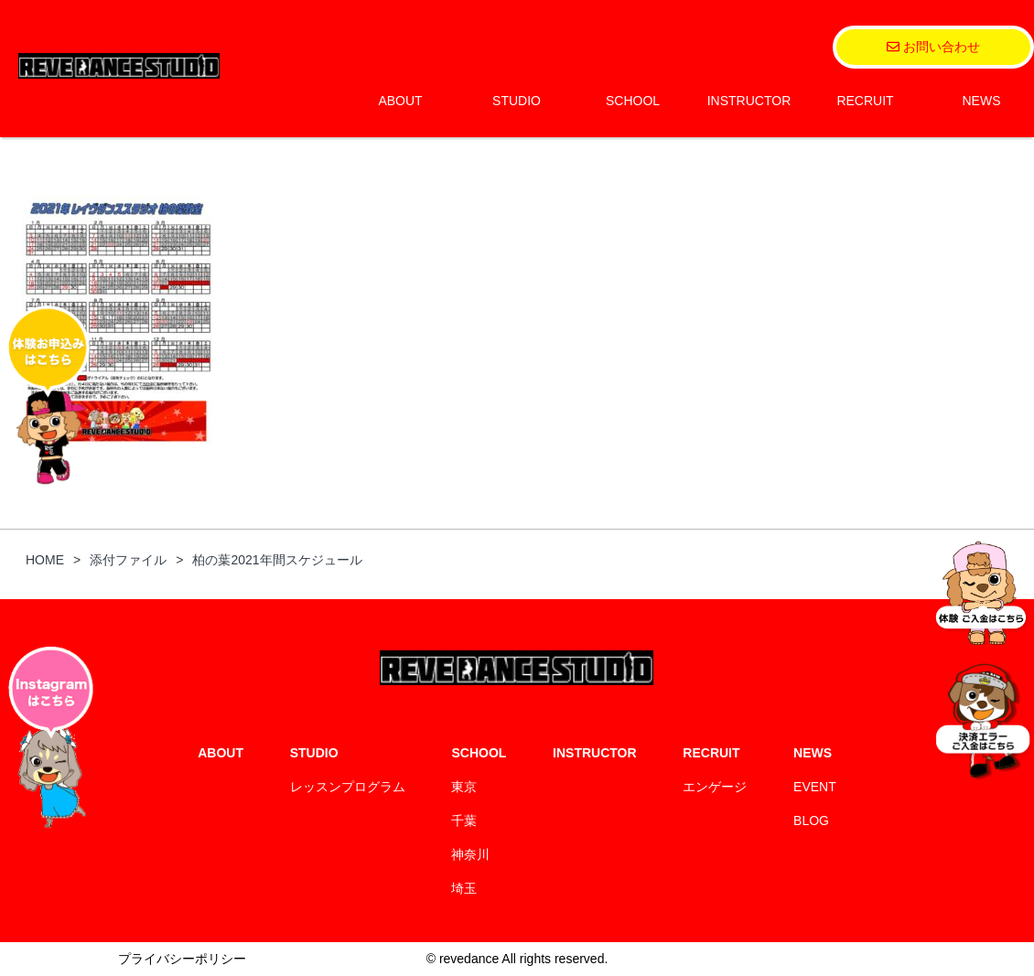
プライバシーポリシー (182, 958)
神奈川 (470, 854)
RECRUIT (864, 100)
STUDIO (516, 100)
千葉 (464, 820)
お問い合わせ (933, 46)
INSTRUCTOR (749, 100)
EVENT (814, 786)
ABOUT (400, 100)
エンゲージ (715, 786)
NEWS (982, 100)
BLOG (811, 820)
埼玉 (464, 888)
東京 (464, 786)
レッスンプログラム (347, 786)
